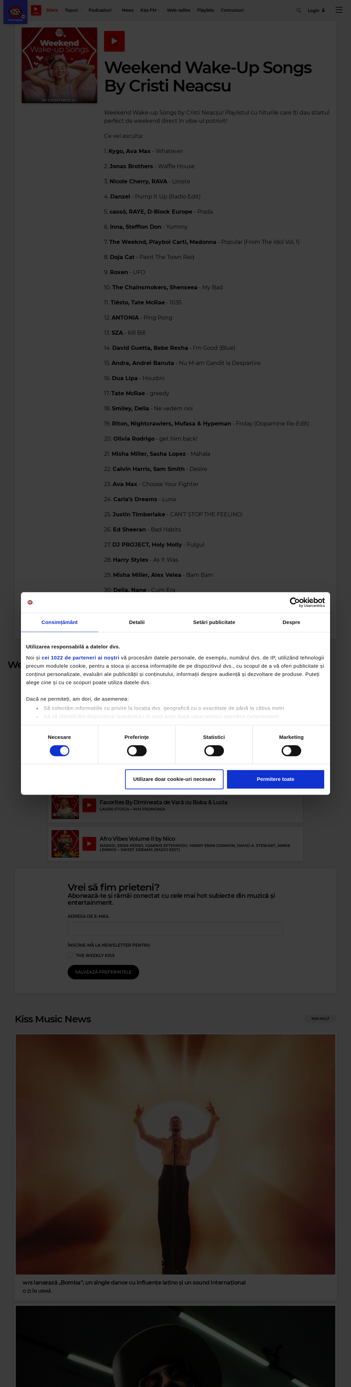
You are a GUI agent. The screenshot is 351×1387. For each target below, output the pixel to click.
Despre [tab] (291, 622)
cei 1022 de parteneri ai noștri (80, 657)
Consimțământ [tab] (60, 622)
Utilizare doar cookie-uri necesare (174, 779)
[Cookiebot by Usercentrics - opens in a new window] (295, 602)
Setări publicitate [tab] (214, 622)
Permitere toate (275, 779)
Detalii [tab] (137, 622)
